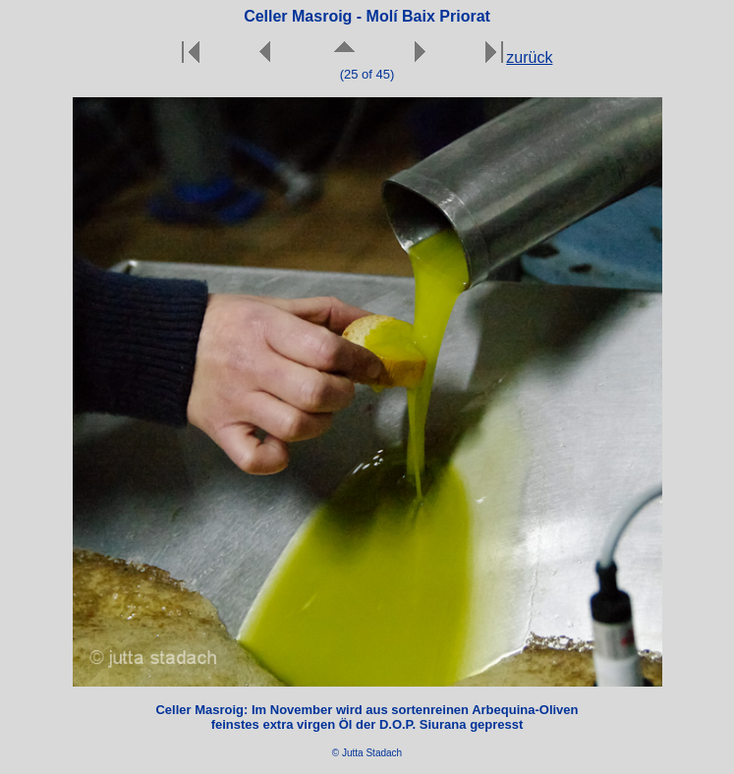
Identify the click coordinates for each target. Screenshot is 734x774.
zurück (529, 57)
